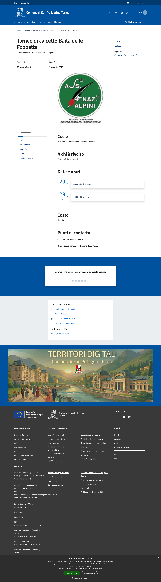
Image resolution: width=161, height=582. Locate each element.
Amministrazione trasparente (92, 480)
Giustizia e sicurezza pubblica (92, 439)
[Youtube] (118, 12)
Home (19, 30)
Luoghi (117, 454)
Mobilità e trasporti (55, 460)
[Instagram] (124, 12)
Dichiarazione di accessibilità (92, 492)
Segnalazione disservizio (57, 476)
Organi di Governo (21, 435)
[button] (80, 578)
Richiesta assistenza (55, 484)
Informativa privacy (88, 484)
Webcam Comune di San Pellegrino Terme (94, 474)
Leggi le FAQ (52, 480)
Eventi (43, 30)
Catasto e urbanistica (56, 453)
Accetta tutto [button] (71, 573)
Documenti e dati (20, 459)
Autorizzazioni (86, 455)
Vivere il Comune (31, 30)
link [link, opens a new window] (102, 568)
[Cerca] (144, 12)
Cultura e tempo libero (56, 439)
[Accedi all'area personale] (135, 3)
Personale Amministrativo (24, 455)
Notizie (117, 435)
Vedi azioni (120, 46)
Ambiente (84, 447)
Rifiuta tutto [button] (89, 573)
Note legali (85, 488)
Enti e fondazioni (20, 447)
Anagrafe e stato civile (56, 435)
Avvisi (116, 443)
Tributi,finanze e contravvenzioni (93, 443)
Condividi (119, 41)
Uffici (16, 443)
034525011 (88, 239)
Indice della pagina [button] (26, 133)
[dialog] (80, 568)
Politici (16, 451)
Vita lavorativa (53, 443)
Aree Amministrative (22, 439)
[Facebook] (112, 12)
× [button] (158, 557)
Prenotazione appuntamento (58, 472)
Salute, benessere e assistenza (92, 451)
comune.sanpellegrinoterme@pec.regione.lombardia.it (35, 494)
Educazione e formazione (90, 435)
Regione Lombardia (21, 3)
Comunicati (118, 439)
